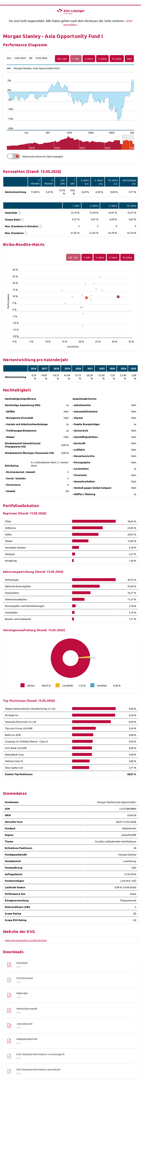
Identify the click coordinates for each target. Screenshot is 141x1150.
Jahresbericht (73, 1025)
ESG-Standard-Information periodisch (73, 1071)
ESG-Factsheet (73, 980)
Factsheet (73, 964)
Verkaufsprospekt (73, 1010)
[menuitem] (127, 142)
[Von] (20, 58)
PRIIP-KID (73, 995)
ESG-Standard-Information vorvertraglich (73, 1056)
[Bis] (41, 58)
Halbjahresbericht (73, 1041)
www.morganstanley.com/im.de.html (26, 940)
